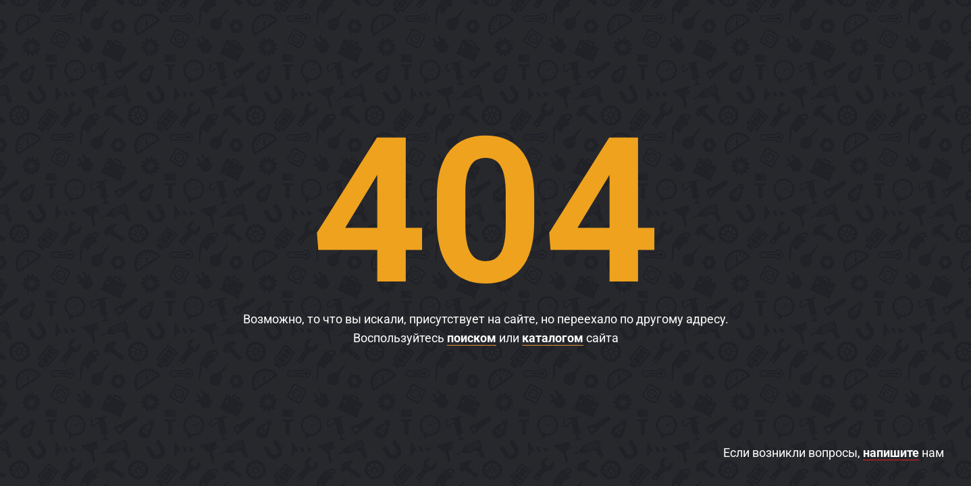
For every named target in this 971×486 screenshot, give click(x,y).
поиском (471, 338)
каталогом (552, 338)
